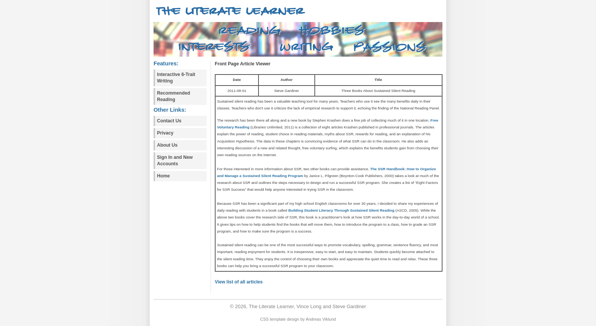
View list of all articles (239, 282)
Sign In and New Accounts (175, 160)
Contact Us (169, 120)
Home (163, 176)
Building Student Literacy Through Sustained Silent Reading (341, 210)
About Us (167, 145)
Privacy (165, 133)
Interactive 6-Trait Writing (176, 78)
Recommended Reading (173, 96)
